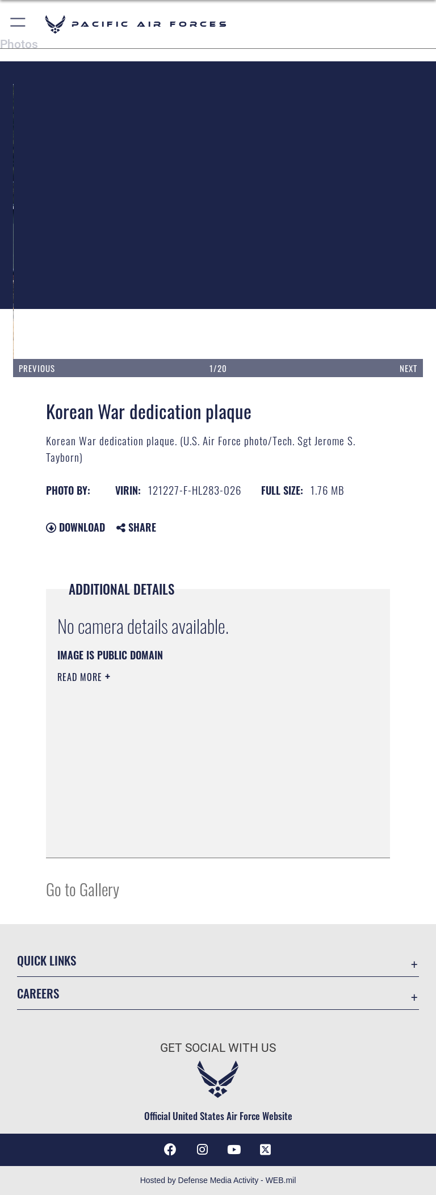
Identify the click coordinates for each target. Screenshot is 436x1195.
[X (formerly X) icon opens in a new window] (265, 1149)
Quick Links (46, 960)
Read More (81, 677)
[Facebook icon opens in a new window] (170, 1149)
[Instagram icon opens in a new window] (202, 1149)
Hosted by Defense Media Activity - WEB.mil (218, 1180)
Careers (38, 993)
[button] (18, 24)
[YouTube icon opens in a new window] (233, 1149)
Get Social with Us (218, 1048)
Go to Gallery (82, 888)
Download (75, 527)
